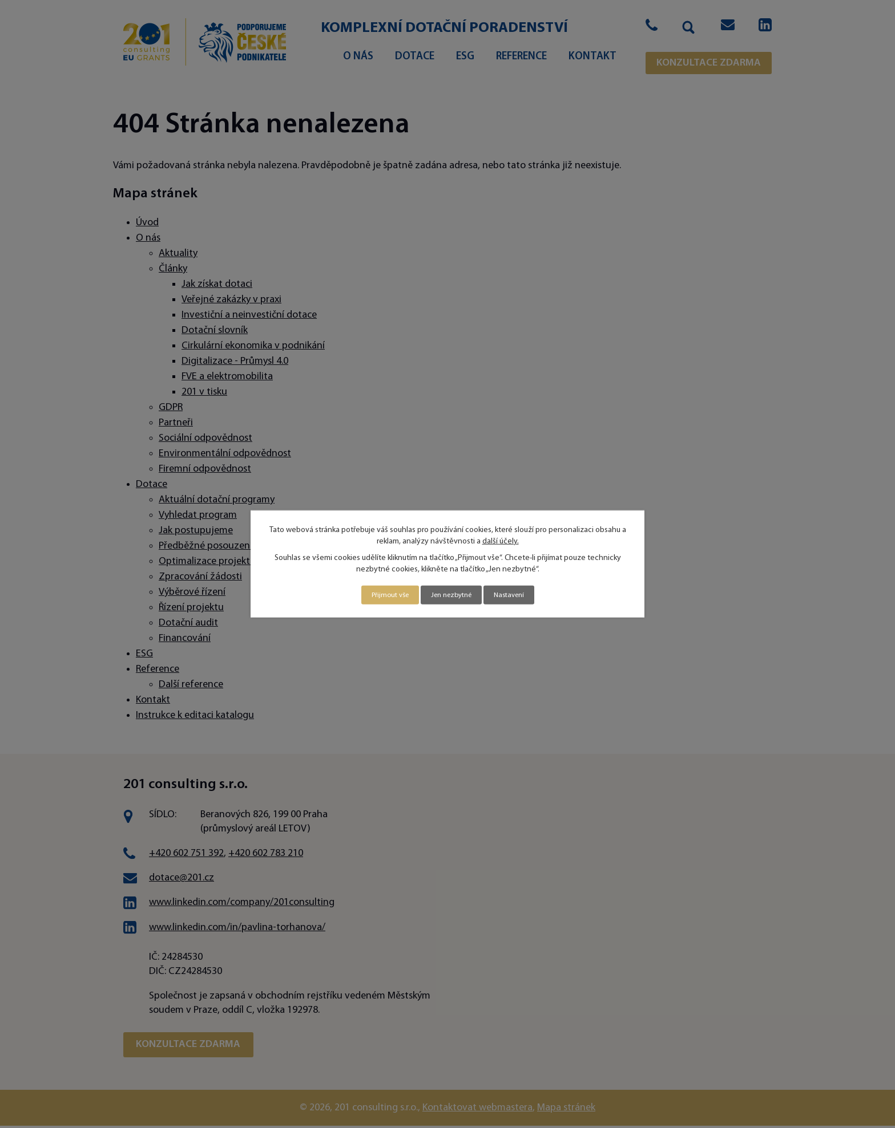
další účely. (500, 540)
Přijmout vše (384, 595)
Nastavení (514, 595)
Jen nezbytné (451, 595)
